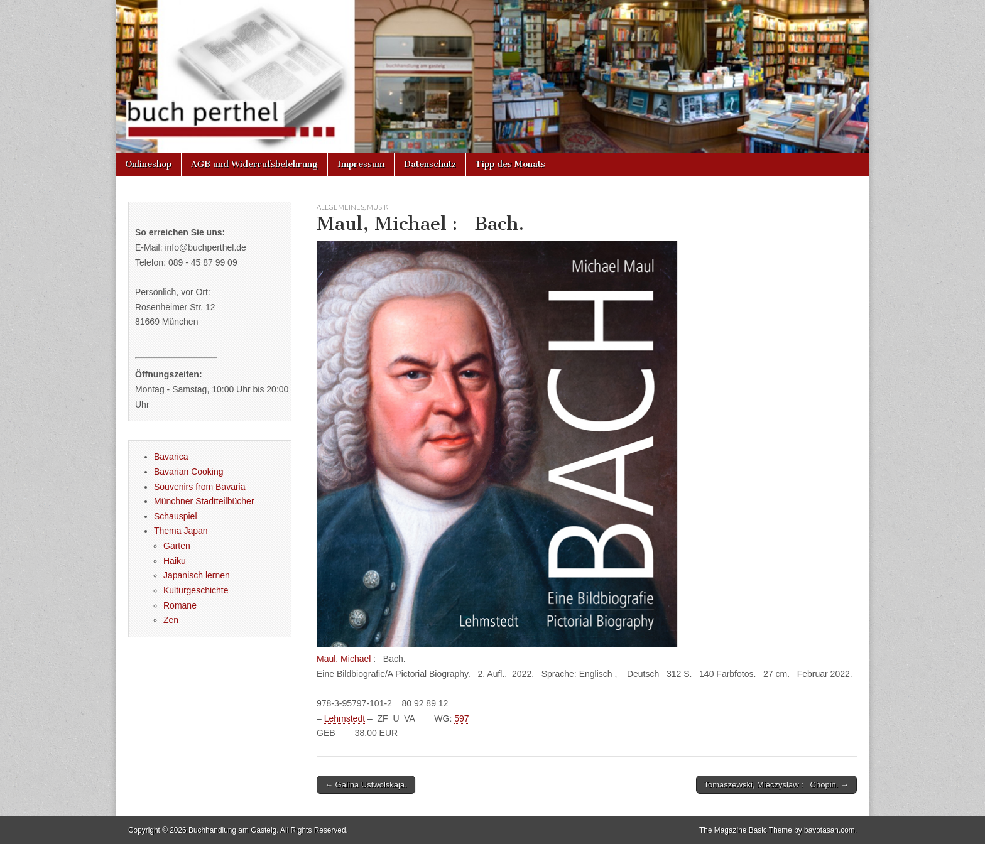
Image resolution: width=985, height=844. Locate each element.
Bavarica (171, 457)
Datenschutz (430, 164)
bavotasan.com (829, 830)
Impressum (360, 164)
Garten (176, 546)
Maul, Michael (344, 659)
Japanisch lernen (196, 575)
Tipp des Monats (510, 164)
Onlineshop (148, 164)
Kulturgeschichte (196, 590)
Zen (170, 620)
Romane (180, 605)
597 (461, 718)
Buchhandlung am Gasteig (232, 830)
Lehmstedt (344, 718)
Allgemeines (340, 207)
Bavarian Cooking (189, 472)
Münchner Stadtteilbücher (204, 501)
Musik (377, 207)
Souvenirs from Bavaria (200, 487)
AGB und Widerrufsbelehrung (254, 164)
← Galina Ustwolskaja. (366, 784)
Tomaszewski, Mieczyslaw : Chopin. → (776, 784)
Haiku (174, 561)
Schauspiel (175, 516)
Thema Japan (181, 531)
